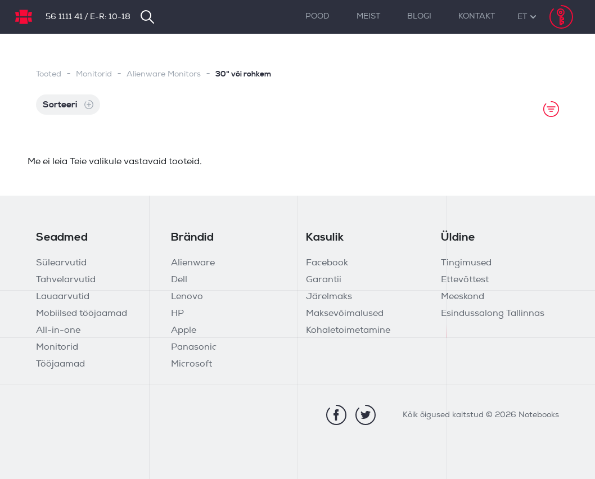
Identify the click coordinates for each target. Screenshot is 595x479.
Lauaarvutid (62, 296)
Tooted (48, 74)
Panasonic (194, 347)
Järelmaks (329, 296)
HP (177, 313)
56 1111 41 (64, 17)
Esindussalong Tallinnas (492, 313)
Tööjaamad (60, 364)
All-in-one (58, 330)
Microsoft (191, 364)
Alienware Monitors (164, 74)
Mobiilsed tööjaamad (81, 313)
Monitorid (94, 74)
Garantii (323, 279)
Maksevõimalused (345, 313)
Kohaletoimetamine (348, 330)
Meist (368, 16)
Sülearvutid (61, 263)
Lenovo (187, 296)
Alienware (193, 263)
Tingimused (466, 263)
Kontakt (476, 16)
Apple (183, 330)
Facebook (327, 263)
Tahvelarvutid (66, 279)
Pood (317, 16)
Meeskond (462, 296)
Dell (179, 279)
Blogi (419, 16)
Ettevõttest (465, 279)
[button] (522, 17)
